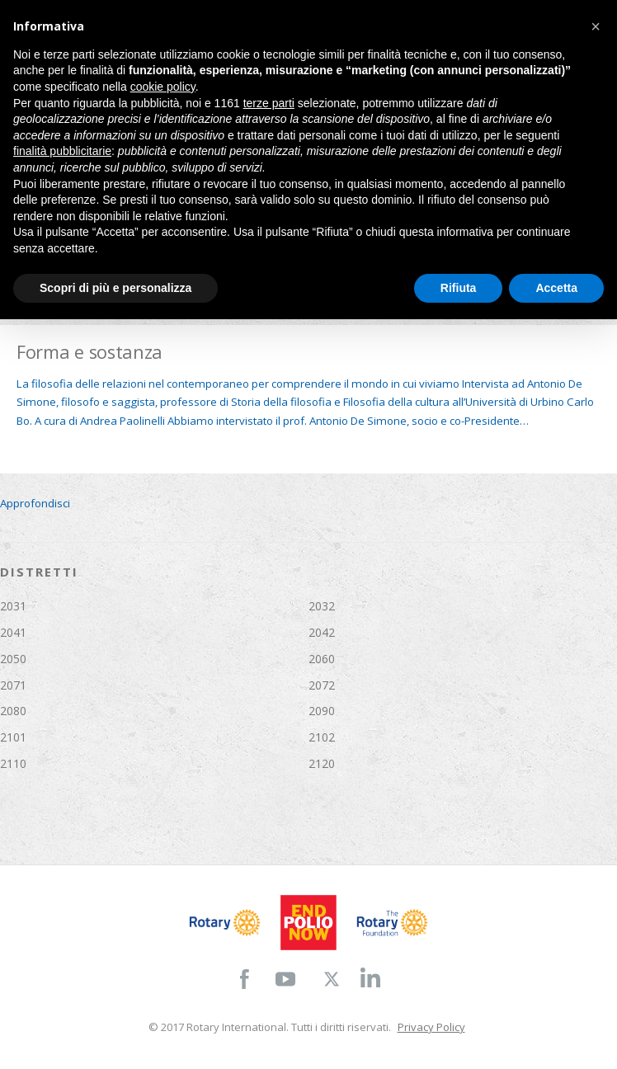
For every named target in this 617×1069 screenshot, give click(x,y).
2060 (321, 658)
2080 (13, 710)
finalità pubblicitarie (62, 151)
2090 (321, 710)
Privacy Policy (431, 1027)
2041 (13, 632)
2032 (321, 606)
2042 (321, 632)
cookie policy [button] (162, 86)
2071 (13, 685)
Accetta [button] (556, 287)
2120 (321, 763)
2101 (13, 737)
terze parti (268, 103)
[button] (595, 26)
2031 (13, 606)
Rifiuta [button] (458, 287)
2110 (13, 763)
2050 (13, 658)
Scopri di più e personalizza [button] (115, 287)
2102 (321, 737)
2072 (321, 685)
